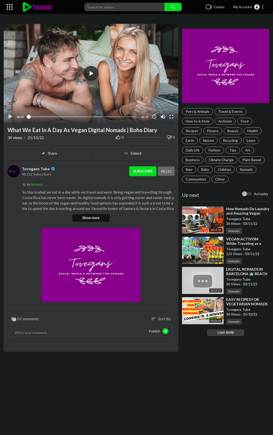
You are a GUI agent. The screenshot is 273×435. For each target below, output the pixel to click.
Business (193, 160)
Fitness (212, 131)
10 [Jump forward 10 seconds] (154, 116)
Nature (208, 140)
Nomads (246, 169)
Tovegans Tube (39, 167)
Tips (232, 150)
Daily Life (193, 150)
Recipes (192, 131)
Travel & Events (230, 111)
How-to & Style (198, 121)
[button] (248, 7)
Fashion (214, 150)
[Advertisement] (136, 395)
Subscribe (142, 170)
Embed (132, 152)
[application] (91, 73)
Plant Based (252, 160)
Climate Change (221, 160)
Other (220, 179)
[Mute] (162, 115)
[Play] (10, 115)
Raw (189, 169)
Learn (251, 140)
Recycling (230, 140)
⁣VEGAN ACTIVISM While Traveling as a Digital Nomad (243, 243)
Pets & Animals (197, 111)
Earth (190, 140)
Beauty (233, 131)
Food (244, 121)
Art (247, 150)
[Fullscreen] (171, 115)
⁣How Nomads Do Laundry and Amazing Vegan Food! (247, 213)
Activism (225, 121)
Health (252, 131)
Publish (158, 330)
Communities (196, 179)
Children (224, 169)
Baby (205, 169)
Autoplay (261, 194)
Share (49, 152)
